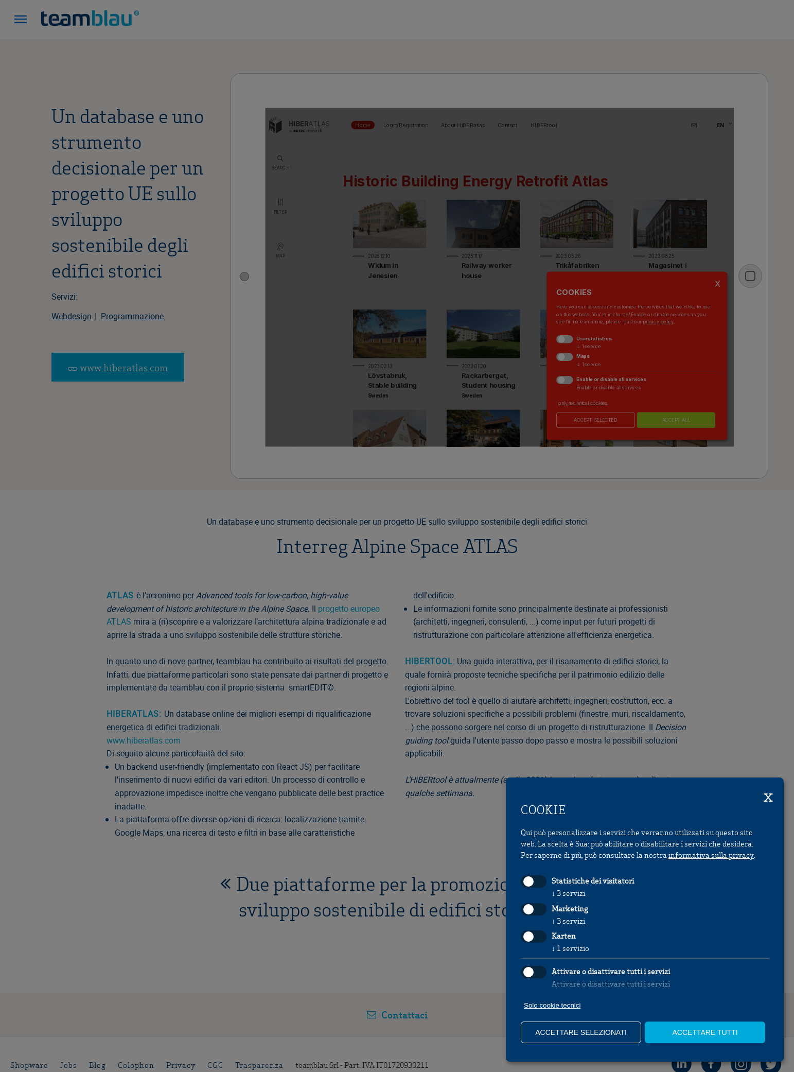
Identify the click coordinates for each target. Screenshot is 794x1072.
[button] (20, 20)
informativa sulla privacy (711, 855)
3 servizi (568, 893)
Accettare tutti (704, 1032)
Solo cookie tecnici (552, 1005)
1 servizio (570, 948)
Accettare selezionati (581, 1032)
